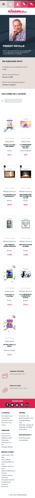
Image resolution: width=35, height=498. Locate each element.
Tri (2, 101)
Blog (2, 457)
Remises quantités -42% (26, 418)
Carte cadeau (23, 429)
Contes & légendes (25, 150)
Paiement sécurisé (17, 371)
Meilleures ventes (6, 438)
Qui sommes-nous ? (7, 416)
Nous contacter (5, 459)
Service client (15, 385)
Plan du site (4, 486)
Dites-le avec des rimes (9, 145)
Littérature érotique (9, 350)
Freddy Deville (9, 141)
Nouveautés (4, 440)
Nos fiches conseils (7, 420)
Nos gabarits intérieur (7, 480)
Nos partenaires (23, 440)
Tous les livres (5, 433)
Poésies (9, 150)
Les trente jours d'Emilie (9, 245)
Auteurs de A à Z (6, 442)
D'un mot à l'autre (9, 295)
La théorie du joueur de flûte (26, 296)
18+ (2, 444)
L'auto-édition (5, 418)
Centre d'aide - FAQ (7, 455)
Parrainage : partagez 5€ (26, 425)
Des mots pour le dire (25, 245)
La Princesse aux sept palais (25, 146)
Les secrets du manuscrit (9, 195)
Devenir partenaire (24, 438)
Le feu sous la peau (9, 345)
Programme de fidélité (25, 427)
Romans (9, 200)
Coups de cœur (5, 435)
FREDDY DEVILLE (9, 191)
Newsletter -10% (24, 416)
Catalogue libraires (7, 447)
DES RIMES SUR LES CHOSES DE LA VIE (26, 196)
